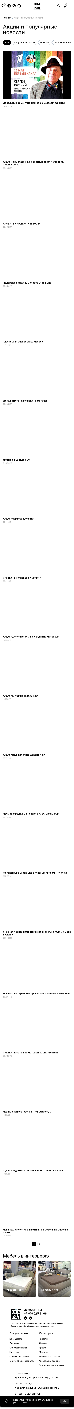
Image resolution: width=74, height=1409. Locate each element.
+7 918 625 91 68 (35, 1313)
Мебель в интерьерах (26, 1256)
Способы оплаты (18, 1347)
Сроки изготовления (19, 1356)
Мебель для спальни (49, 1356)
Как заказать (15, 1339)
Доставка (14, 1343)
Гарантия (14, 1352)
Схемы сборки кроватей (21, 1361)
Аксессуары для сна (49, 1361)
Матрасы (43, 1352)
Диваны (43, 1343)
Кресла (42, 1347)
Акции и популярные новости (28, 17)
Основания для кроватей (52, 1365)
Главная (7, 17)
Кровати (43, 1339)
